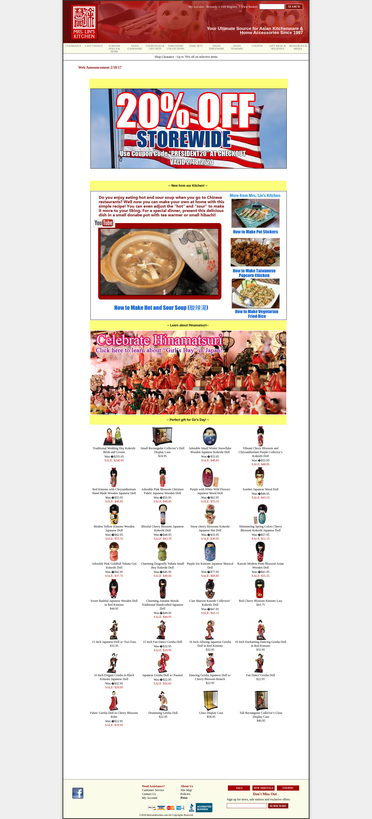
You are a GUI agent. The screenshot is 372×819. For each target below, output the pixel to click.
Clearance (73, 45)
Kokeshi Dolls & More (114, 48)
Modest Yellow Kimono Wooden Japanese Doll (114, 528)
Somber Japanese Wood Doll (260, 489)
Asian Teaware (237, 47)
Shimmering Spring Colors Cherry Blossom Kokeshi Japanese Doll (260, 528)
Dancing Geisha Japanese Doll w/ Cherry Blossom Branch (210, 677)
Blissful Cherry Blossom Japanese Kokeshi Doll (162, 528)
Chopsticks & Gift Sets (155, 47)
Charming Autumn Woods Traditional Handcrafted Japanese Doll (162, 604)
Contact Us (149, 794)
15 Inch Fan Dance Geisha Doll (162, 642)
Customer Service (153, 790)
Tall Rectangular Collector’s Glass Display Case (261, 715)
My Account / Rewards (203, 7)
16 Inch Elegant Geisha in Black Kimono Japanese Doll (114, 677)
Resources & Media (298, 47)
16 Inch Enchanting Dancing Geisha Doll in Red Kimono (260, 644)
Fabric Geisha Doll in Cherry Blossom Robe (114, 715)
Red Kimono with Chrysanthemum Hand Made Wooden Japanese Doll (114, 491)
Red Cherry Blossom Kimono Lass (260, 601)
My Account (150, 798)
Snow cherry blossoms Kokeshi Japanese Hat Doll (210, 528)
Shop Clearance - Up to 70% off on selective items (185, 57)
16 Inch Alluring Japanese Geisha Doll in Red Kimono (210, 644)
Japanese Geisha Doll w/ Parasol (162, 675)
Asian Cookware (134, 47)
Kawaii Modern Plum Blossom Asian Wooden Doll (260, 565)
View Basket (249, 7)
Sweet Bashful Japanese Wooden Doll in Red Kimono (114, 603)
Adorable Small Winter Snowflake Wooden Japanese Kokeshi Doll (210, 450)
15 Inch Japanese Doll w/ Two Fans (114, 642)
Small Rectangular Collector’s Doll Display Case (162, 450)
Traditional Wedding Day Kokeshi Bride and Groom (114, 450)
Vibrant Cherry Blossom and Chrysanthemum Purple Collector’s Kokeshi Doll (261, 452)
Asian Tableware (216, 47)
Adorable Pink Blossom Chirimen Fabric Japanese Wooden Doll (163, 491)
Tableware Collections (175, 47)
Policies (185, 794)
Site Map (186, 790)
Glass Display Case (211, 713)
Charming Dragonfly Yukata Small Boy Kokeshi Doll (162, 565)
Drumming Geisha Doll (163, 713)
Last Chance (94, 45)
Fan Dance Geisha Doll (260, 675)
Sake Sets (196, 45)
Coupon (257, 45)
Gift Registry (229, 7)
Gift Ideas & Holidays (277, 47)
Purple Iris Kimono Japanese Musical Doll (210, 565)
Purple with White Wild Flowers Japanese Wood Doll (210, 491)
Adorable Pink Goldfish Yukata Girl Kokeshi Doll (114, 565)
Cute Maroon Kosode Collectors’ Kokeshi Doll (210, 603)
